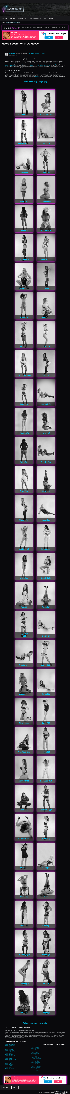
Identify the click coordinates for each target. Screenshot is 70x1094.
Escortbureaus (35, 18)
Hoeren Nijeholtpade (22, 64)
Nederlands (6, 1087)
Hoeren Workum (35, 1065)
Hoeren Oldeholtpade (10, 1045)
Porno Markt (48, 18)
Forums (4, 18)
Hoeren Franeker (35, 1070)
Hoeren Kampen (35, 1060)
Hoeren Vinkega (52, 64)
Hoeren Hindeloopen (36, 1066)
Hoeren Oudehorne (9, 1053)
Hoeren (3, 22)
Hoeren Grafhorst (35, 1057)
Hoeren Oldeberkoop (10, 1046)
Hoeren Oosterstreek (10, 65)
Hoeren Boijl (8, 1063)
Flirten (12, 18)
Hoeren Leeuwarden (36, 1058)
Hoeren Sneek (34, 1052)
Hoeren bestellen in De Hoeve (13, 22)
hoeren (37, 76)
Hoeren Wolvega (9, 1064)
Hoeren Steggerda (9, 1050)
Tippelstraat (22, 18)
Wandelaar (12, 53)
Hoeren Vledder (8, 1067)
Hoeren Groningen (35, 1067)
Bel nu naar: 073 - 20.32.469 (35, 82)
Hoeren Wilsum (35, 1061)
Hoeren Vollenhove (35, 1048)
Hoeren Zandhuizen (34, 65)
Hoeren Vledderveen (10, 1060)
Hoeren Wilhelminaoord (10, 1059)
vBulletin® (61, 1091)
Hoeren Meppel (35, 1047)
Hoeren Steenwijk (35, 1046)
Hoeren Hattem (35, 1068)
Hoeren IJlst (34, 1056)
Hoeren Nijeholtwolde (45, 65)
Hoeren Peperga (9, 1062)
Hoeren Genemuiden (36, 1051)
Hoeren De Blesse (9, 1068)
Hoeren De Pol (8, 1065)
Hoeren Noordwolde (9, 1048)
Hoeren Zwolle (35, 1063)
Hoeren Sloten (34, 1049)
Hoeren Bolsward (35, 1062)
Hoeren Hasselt (35, 1053)
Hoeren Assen (34, 1054)
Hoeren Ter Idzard (9, 1058)
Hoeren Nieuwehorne (10, 1054)
